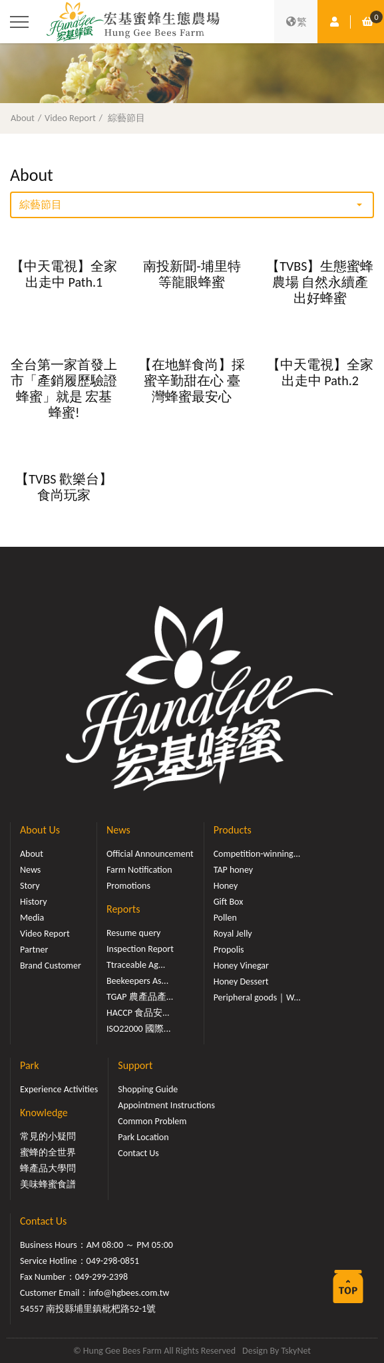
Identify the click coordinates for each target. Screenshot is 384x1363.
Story (30, 885)
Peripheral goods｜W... (257, 997)
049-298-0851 (113, 1261)
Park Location (143, 1137)
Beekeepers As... (137, 980)
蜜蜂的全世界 (48, 1152)
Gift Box (229, 901)
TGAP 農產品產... (139, 996)
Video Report (70, 118)
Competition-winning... (257, 853)
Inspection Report (140, 949)
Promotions (128, 885)
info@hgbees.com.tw (129, 1292)
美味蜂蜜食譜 (48, 1184)
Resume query (133, 933)
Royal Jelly (233, 933)
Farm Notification (139, 869)
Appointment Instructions (166, 1105)
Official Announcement (150, 853)
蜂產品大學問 (48, 1168)
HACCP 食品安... (138, 1012)
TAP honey (234, 869)
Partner (34, 949)
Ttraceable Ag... (135, 965)
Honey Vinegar (241, 965)
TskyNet (296, 1350)
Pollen (225, 917)
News (30, 869)
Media (32, 917)
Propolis (229, 949)
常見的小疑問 (48, 1136)
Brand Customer (50, 965)
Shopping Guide (148, 1089)
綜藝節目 (126, 118)
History (33, 901)
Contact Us (138, 1153)
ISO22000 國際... (138, 1028)
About (23, 118)
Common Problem (152, 1121)
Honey (226, 885)
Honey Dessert (241, 981)
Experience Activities (59, 1089)
